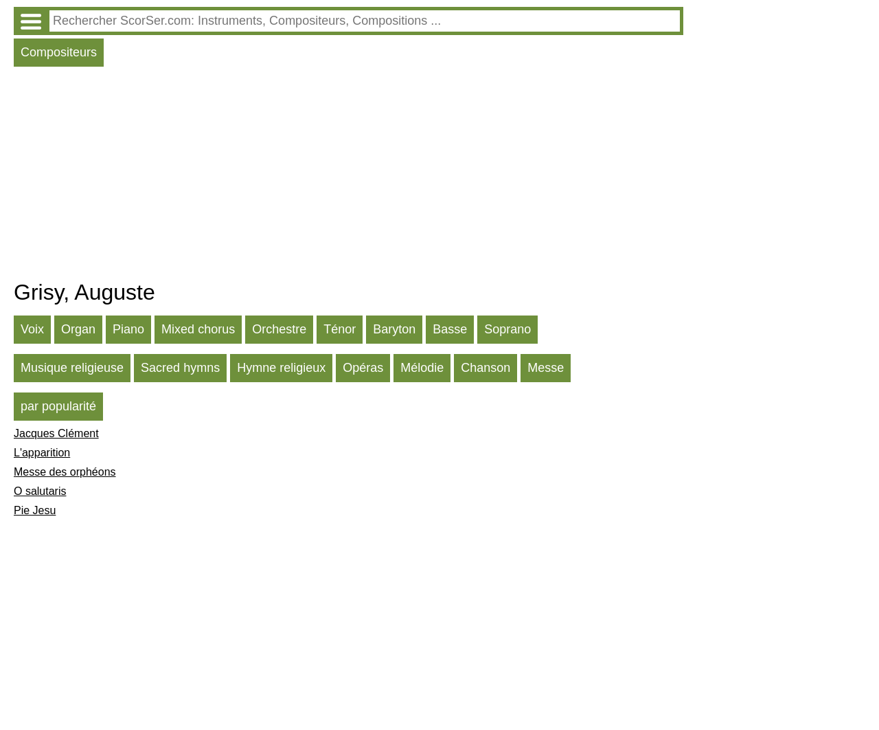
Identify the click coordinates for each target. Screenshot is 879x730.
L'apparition (42, 452)
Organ (78, 329)
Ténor (339, 329)
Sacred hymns (180, 368)
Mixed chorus (198, 329)
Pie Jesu (35, 510)
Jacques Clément (56, 433)
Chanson (485, 368)
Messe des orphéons (65, 472)
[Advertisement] (348, 176)
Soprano (507, 329)
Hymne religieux (281, 368)
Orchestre (279, 329)
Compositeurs (59, 52)
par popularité (58, 406)
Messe (545, 368)
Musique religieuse (72, 368)
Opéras (363, 368)
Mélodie (422, 368)
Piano (128, 329)
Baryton (394, 329)
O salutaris (40, 491)
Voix (32, 329)
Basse (450, 329)
